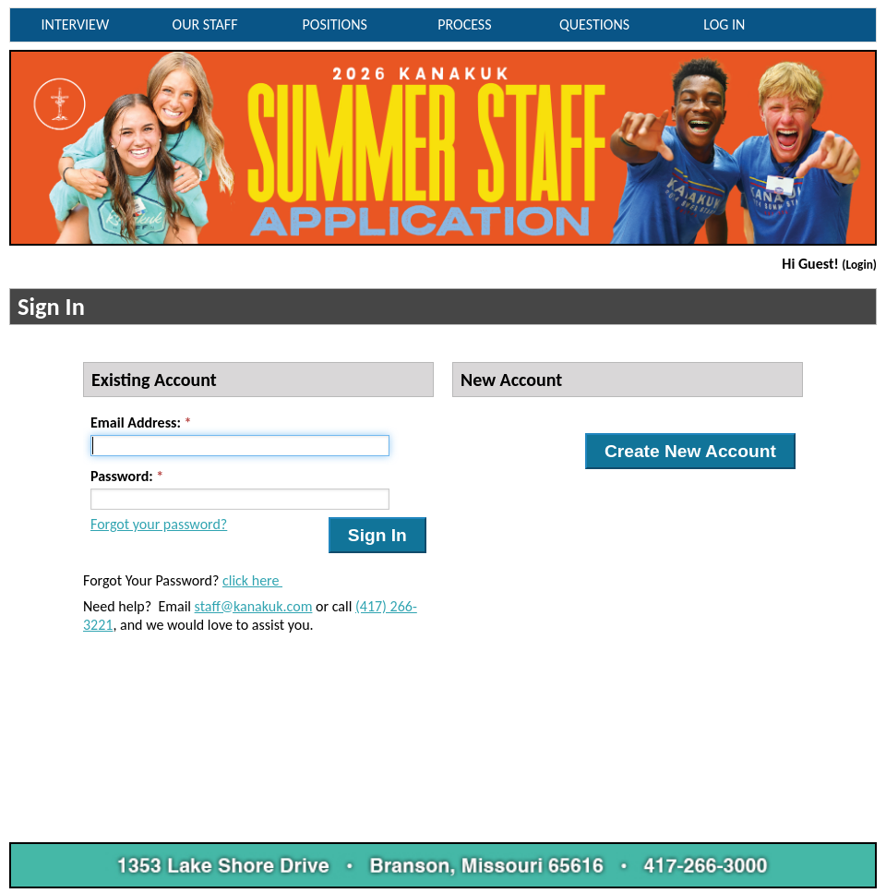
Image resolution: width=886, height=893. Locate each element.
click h (240, 580)
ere (270, 580)
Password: (121, 476)
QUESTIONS (594, 24)
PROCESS (464, 24)
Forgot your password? (158, 524)
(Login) (859, 264)
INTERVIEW (76, 24)
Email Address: (135, 422)
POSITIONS (335, 24)
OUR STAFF (205, 24)
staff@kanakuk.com (254, 606)
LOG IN (724, 24)
